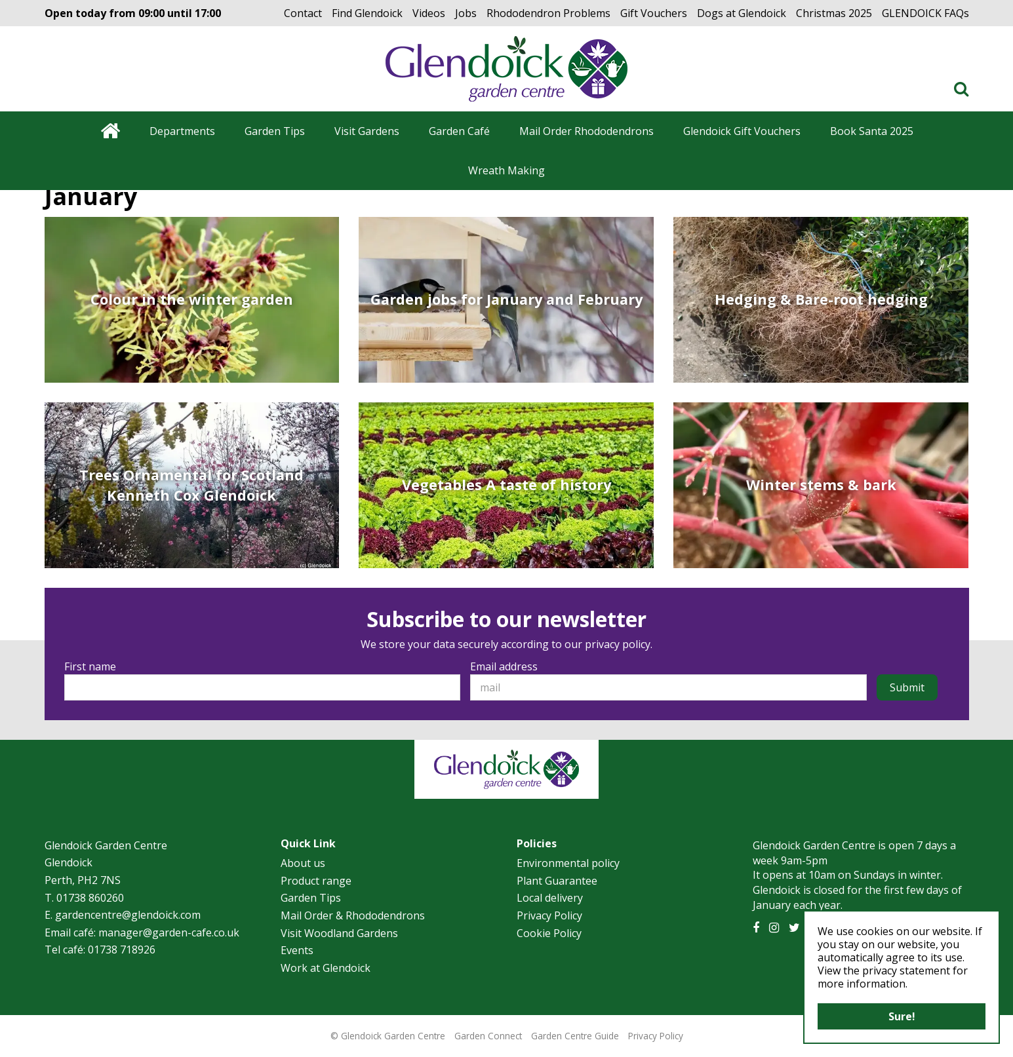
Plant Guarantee (557, 881)
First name (90, 666)
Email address (504, 666)
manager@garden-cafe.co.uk (168, 932)
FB (756, 928)
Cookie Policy (549, 933)
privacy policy (617, 644)
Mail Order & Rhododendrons (353, 915)
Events (297, 950)
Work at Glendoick (325, 968)
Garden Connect (488, 1035)
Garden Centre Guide (575, 1035)
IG (774, 928)
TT (794, 928)
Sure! (901, 1016)
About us (303, 863)
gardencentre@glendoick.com (128, 915)
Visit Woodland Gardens (339, 933)
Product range (316, 881)
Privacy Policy (549, 915)
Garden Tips (311, 898)
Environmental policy (568, 863)
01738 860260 (90, 898)
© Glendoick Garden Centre (387, 1035)
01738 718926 (121, 949)
